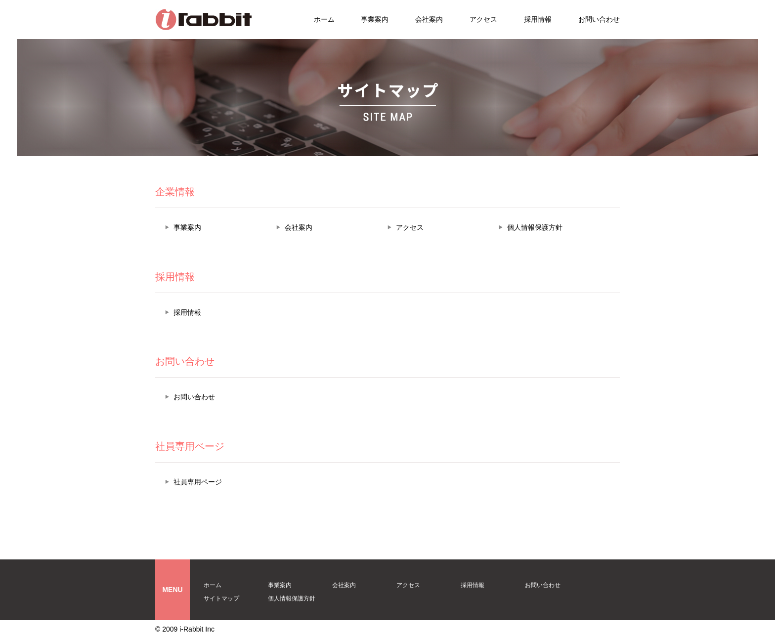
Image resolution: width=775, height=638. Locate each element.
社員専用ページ (197, 482)
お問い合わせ (599, 19)
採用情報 (538, 19)
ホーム (324, 19)
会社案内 (429, 19)
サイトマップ (221, 598)
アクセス (483, 19)
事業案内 (374, 19)
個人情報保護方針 (534, 227)
